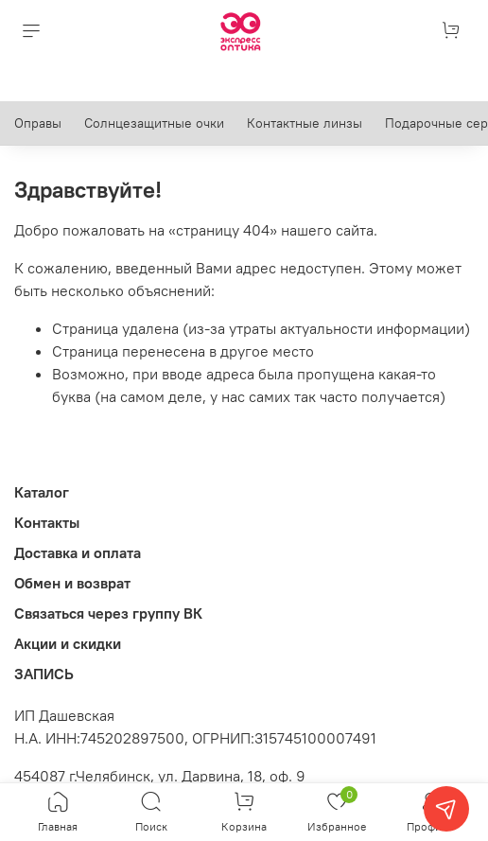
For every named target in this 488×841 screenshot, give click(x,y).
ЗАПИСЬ (44, 673)
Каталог (41, 491)
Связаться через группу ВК (108, 613)
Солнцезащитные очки (154, 122)
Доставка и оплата (77, 552)
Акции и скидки (67, 643)
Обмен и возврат (72, 582)
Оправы (37, 122)
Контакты (46, 522)
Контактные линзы (304, 122)
